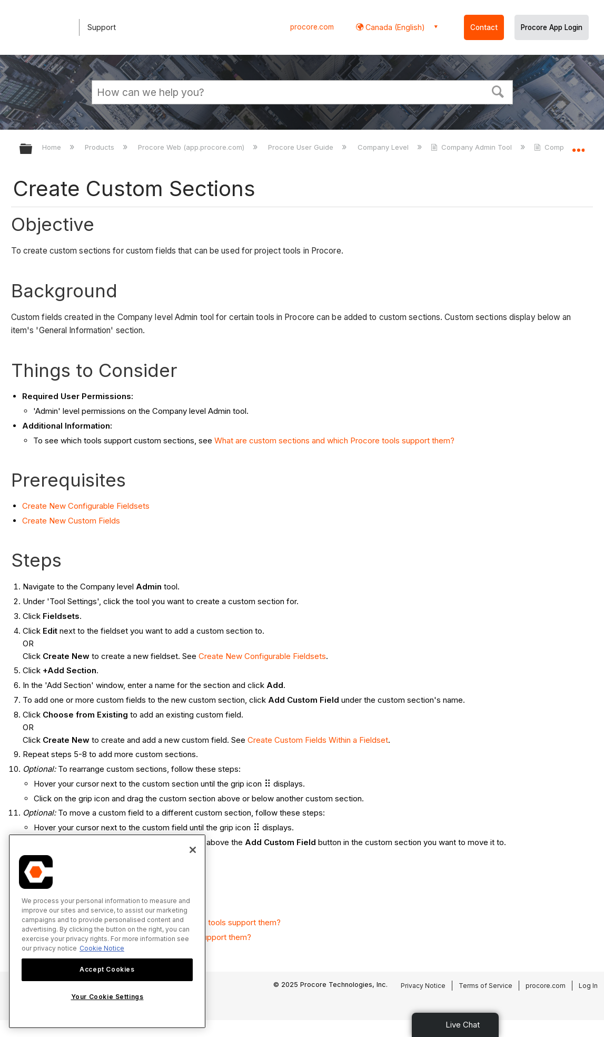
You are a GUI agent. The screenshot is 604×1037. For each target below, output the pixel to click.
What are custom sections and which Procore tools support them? (334, 440)
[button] (497, 90)
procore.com (312, 27)
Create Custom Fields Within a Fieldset (317, 740)
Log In (588, 986)
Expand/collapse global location (578, 145)
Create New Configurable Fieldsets (86, 506)
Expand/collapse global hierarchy (32, 149)
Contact (484, 27)
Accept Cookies (107, 969)
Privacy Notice (423, 986)
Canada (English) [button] (394, 27)
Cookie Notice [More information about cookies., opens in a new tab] (102, 948)
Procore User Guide (301, 147)
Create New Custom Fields (71, 521)
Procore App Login (551, 27)
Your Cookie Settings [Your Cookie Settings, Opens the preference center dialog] (107, 997)
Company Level (384, 147)
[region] (107, 931)
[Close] (192, 849)
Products (100, 147)
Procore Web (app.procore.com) (192, 147)
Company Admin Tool (472, 147)
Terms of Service (485, 986)
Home (52, 147)
